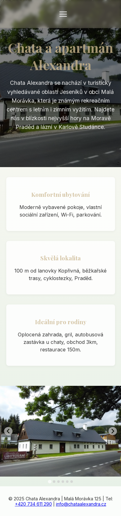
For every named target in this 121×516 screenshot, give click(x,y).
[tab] (49, 481)
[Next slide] (112, 431)
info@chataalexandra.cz (81, 504)
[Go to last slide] (8, 431)
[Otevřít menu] (63, 14)
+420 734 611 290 (33, 504)
